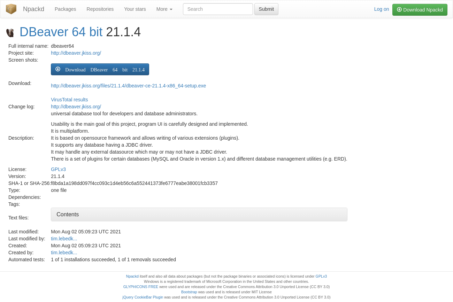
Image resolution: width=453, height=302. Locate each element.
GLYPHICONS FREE (140, 287)
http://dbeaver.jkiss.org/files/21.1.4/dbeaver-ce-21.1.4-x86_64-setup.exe (128, 85)
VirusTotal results (69, 99)
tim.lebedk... (64, 238)
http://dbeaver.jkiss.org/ (76, 53)
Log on (381, 9)
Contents (67, 214)
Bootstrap (189, 292)
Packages (65, 9)
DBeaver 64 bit (61, 32)
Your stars (135, 9)
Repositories (100, 9)
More (164, 9)
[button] (100, 69)
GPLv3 (58, 169)
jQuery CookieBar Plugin (143, 297)
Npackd (33, 9)
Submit (266, 9)
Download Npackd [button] (420, 10)
